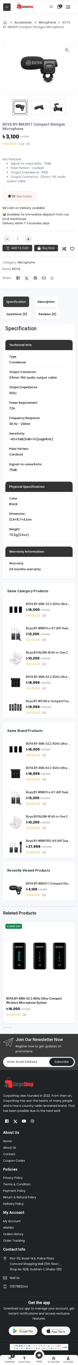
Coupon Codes (14, 1161)
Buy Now (46, 248)
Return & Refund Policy (19, 1197)
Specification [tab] (16, 302)
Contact (9, 1154)
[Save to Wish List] (72, 249)
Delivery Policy (13, 1204)
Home (7, 1141)
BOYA (16, 269)
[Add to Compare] (64, 249)
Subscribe (61, 1062)
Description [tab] (46, 302)
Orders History (13, 1234)
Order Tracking (14, 1241)
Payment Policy (14, 1191)
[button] (59, 6)
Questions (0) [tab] (16, 314)
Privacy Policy (13, 1178)
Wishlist (8, 1228)
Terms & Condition (17, 1184)
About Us (9, 1148)
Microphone (48, 22)
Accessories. (23, 22)
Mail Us (15, 1278)
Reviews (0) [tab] (47, 314)
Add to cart (17, 248)
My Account (12, 1221)
